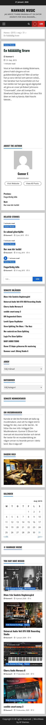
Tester (27, 625)
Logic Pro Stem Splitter (13, 336)
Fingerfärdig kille (11, 267)
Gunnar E (10, 56)
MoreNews (39, 719)
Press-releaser (30, 700)
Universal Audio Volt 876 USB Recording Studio (22, 301)
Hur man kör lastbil (12, 249)
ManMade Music (23, 10)
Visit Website (13, 183)
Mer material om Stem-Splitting (16, 331)
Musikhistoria (30, 588)
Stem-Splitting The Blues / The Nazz (18, 326)
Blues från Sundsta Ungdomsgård (17, 296)
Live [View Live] (37, 24)
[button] (4, 23)
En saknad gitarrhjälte (13, 231)
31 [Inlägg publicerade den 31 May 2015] (39, 532)
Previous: (23, 195)
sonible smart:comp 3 (12, 311)
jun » (40, 536)
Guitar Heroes (9, 45)
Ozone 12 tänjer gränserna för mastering (20, 346)
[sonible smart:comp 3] (23, 690)
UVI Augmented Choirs (13, 316)
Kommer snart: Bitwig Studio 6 (16, 351)
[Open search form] (29, 23)
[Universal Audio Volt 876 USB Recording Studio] (23, 615)
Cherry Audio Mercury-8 (13, 306)
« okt (6, 536)
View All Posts (32, 183)
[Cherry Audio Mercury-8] (23, 654)
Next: (23, 203)
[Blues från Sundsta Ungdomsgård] (23, 579)
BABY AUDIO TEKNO (11, 341)
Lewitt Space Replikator (13, 321)
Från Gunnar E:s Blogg (14, 588)
